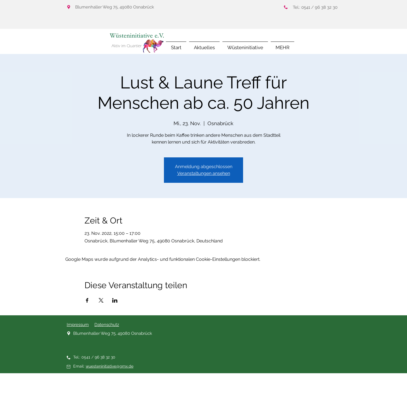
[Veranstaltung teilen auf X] (101, 300)
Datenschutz (106, 324)
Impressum (78, 324)
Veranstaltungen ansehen (203, 173)
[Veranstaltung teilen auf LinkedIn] (115, 300)
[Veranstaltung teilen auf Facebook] (87, 300)
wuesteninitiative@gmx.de (109, 366)
